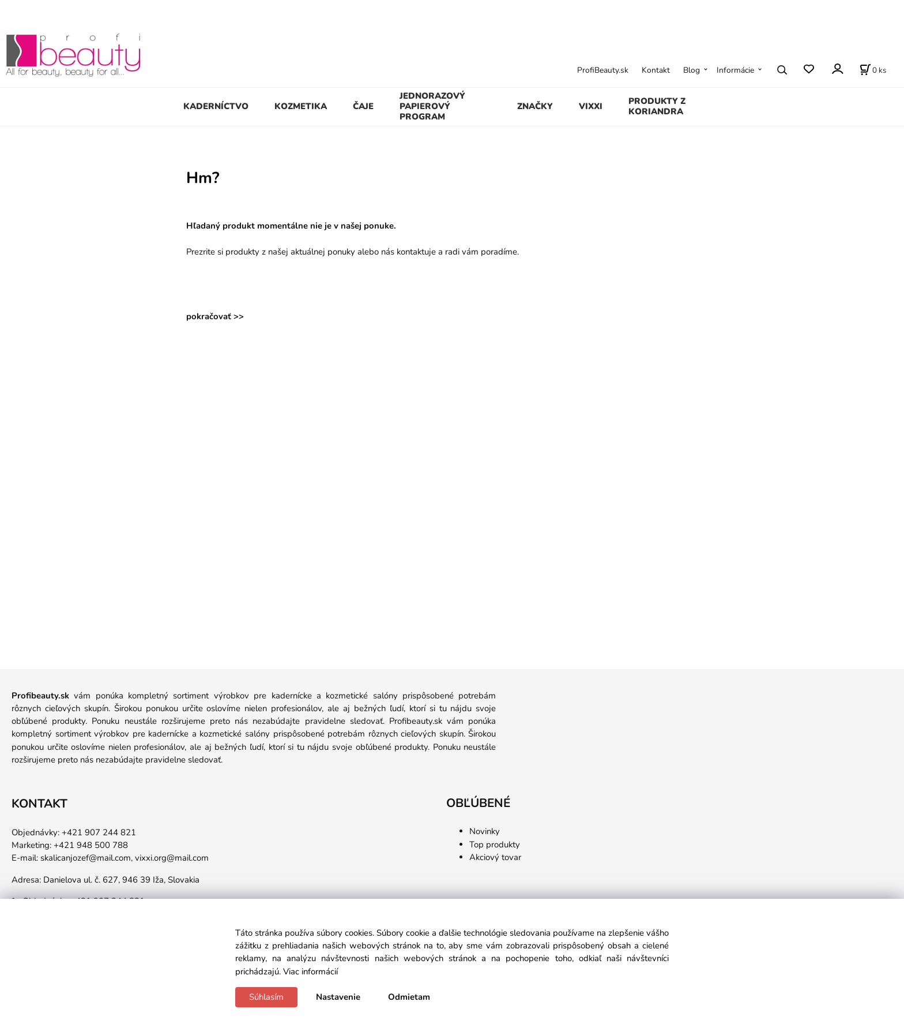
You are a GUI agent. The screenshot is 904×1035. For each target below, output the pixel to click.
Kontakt (656, 70)
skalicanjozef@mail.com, (86, 858)
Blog (691, 70)
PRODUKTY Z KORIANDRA (656, 106)
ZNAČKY (535, 106)
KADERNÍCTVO (215, 106)
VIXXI (590, 106)
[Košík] (873, 70)
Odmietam (409, 997)
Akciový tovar (495, 857)
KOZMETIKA (300, 106)
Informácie (735, 70)
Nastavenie (338, 997)
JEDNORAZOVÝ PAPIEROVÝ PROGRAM (432, 106)
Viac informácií (310, 971)
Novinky (484, 831)
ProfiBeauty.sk (602, 70)
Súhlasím (266, 997)
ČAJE (363, 106)
